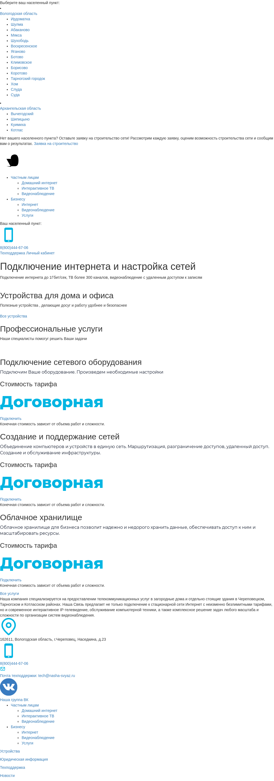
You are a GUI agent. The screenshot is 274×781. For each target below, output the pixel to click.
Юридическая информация (24, 759)
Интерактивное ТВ (38, 188)
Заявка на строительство (56, 143)
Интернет (30, 204)
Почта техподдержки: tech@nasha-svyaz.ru (37, 675)
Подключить (10, 418)
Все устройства (13, 316)
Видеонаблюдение (38, 194)
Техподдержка (12, 253)
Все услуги (9, 593)
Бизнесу (18, 199)
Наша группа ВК (14, 700)
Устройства (10, 751)
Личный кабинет (40, 253)
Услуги (27, 215)
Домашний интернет (39, 183)
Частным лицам (25, 177)
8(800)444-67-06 (14, 247)
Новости (7, 775)
